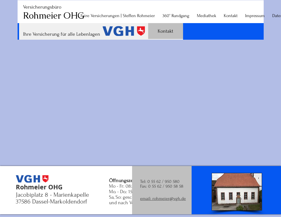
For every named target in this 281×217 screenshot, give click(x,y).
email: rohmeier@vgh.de (163, 198)
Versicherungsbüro (42, 7)
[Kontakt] (165, 31)
